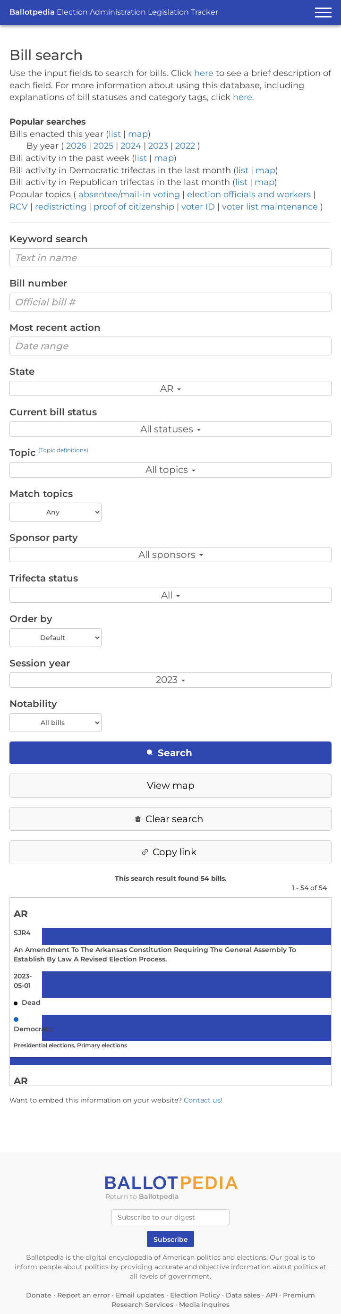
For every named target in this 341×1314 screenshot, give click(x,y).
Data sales (243, 1295)
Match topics (41, 493)
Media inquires (204, 1304)
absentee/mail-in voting (129, 194)
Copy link (169, 852)
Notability (33, 703)
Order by (30, 618)
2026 (76, 146)
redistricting (60, 207)
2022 (185, 146)
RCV (18, 207)
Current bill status (53, 412)
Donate (38, 1295)
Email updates (140, 1295)
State (21, 371)
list (115, 134)
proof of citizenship (134, 207)
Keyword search (48, 238)
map (138, 134)
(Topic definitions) (63, 450)
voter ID (198, 207)
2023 (158, 146)
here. (243, 97)
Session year (39, 663)
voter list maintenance (270, 207)
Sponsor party (43, 537)
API (271, 1295)
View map (171, 785)
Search (169, 752)
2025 (103, 146)
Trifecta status (43, 578)
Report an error (83, 1295)
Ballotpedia (113, 12)
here (203, 73)
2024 (130, 146)
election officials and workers (249, 194)
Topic (48, 453)
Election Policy (195, 1295)
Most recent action (55, 327)
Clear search (169, 819)
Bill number (38, 283)
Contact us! (203, 1100)
